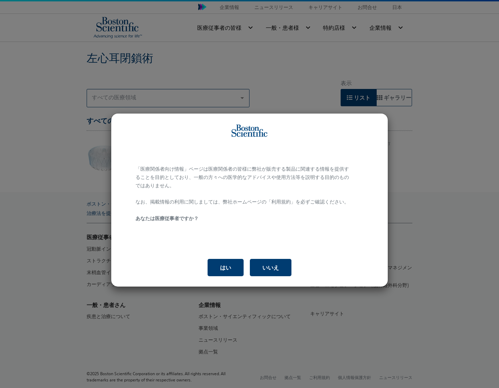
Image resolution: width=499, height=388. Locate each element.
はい (225, 267)
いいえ (270, 267)
